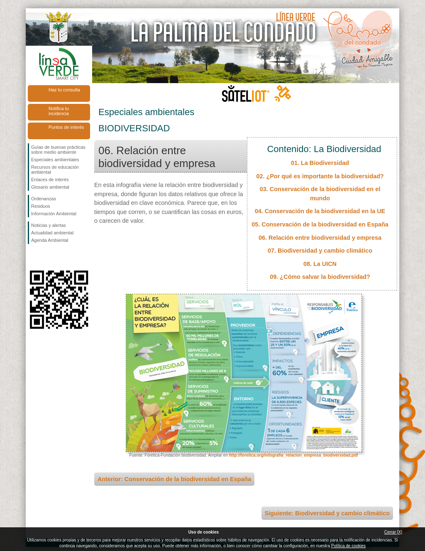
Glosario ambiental (50, 186)
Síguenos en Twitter (46, 257)
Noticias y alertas (48, 225)
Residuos (40, 206)
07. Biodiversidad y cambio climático (320, 250)
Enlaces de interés (50, 179)
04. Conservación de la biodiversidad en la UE (320, 211)
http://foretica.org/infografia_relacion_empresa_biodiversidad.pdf (293, 455)
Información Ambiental (53, 213)
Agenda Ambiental (49, 240)
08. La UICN (320, 264)
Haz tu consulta (64, 89)
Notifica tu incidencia (59, 111)
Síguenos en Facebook (33, 257)
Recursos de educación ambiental (55, 170)
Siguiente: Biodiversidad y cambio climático (327, 513)
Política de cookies (348, 546)
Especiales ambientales (55, 159)
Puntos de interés (66, 127)
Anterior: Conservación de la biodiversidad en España (174, 479)
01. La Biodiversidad (320, 163)
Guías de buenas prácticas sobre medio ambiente (58, 150)
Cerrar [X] (393, 532)
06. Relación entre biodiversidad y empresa (320, 237)
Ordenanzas (43, 198)
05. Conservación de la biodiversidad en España (320, 224)
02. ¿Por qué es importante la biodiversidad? (319, 176)
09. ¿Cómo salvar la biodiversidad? (320, 276)
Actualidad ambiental (52, 232)
